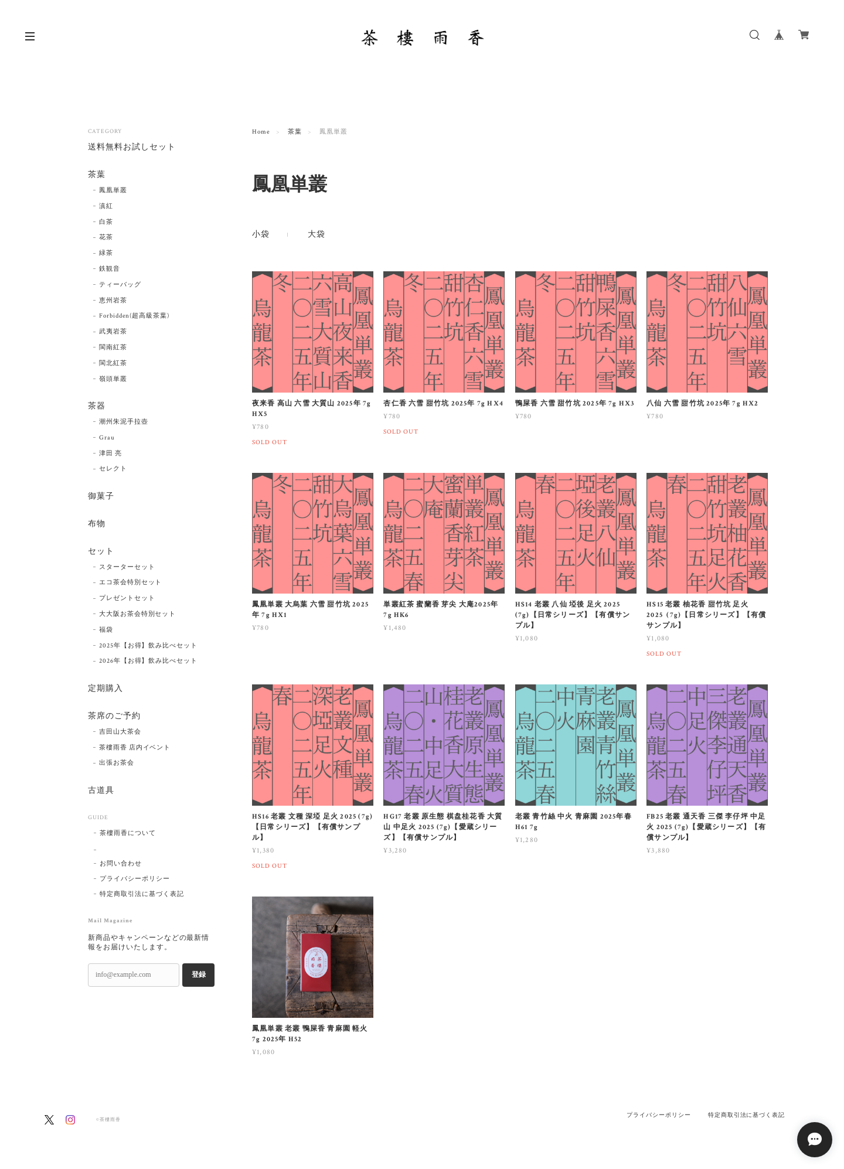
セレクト (113, 469)
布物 (97, 524)
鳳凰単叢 (113, 190)
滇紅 (106, 206)
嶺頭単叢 (113, 379)
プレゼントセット (127, 598)
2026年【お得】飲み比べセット (148, 661)
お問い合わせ (121, 864)
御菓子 (101, 497)
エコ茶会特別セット (130, 583)
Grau (107, 438)
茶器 (97, 406)
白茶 (106, 222)
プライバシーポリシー (135, 879)
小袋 (261, 234)
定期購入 (105, 689)
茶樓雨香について (128, 833)
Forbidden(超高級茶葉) (134, 316)
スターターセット (127, 567)
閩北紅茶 (113, 363)
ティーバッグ (120, 285)
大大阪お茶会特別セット (137, 614)
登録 (199, 975)
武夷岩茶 (113, 332)
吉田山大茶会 (120, 732)
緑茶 (106, 253)
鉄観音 (109, 269)
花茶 (106, 237)
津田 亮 (110, 453)
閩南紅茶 (113, 347)
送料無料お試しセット (132, 147)
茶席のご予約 (114, 716)
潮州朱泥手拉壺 (123, 422)
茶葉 (295, 132)
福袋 (106, 630)
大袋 (316, 234)
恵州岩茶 (113, 300)
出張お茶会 (116, 763)
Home (261, 132)
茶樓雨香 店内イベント (135, 748)
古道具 (101, 791)
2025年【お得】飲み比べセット (148, 646)
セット (101, 552)
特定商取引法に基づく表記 (142, 894)
